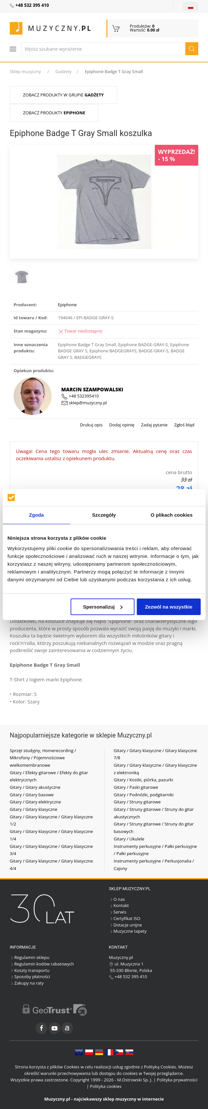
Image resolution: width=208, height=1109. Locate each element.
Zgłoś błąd (183, 425)
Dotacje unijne (125, 925)
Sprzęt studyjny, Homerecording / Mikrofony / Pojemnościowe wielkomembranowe (43, 758)
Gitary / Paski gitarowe (136, 787)
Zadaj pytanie (153, 425)
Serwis (118, 912)
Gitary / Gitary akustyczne (35, 787)
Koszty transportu (30, 970)
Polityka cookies (105, 1086)
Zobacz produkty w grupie (63, 95)
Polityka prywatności (177, 1080)
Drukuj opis (91, 425)
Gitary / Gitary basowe (32, 795)
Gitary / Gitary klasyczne (33, 809)
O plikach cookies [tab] (171, 515)
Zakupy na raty (26, 983)
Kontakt (119, 905)
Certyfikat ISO (125, 918)
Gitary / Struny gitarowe (137, 802)
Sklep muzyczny (25, 71)
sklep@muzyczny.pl (84, 403)
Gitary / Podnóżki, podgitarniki (144, 795)
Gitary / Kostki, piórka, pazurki (143, 780)
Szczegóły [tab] (104, 515)
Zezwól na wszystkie (168, 607)
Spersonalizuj (103, 607)
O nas (117, 899)
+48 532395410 (80, 396)
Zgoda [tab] (36, 515)
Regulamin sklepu (29, 957)
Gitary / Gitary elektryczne (35, 802)
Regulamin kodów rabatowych (42, 964)
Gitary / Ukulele (129, 839)
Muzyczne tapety (128, 931)
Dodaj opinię (121, 425)
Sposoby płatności (30, 976)
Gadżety (63, 71)
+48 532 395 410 (128, 976)
